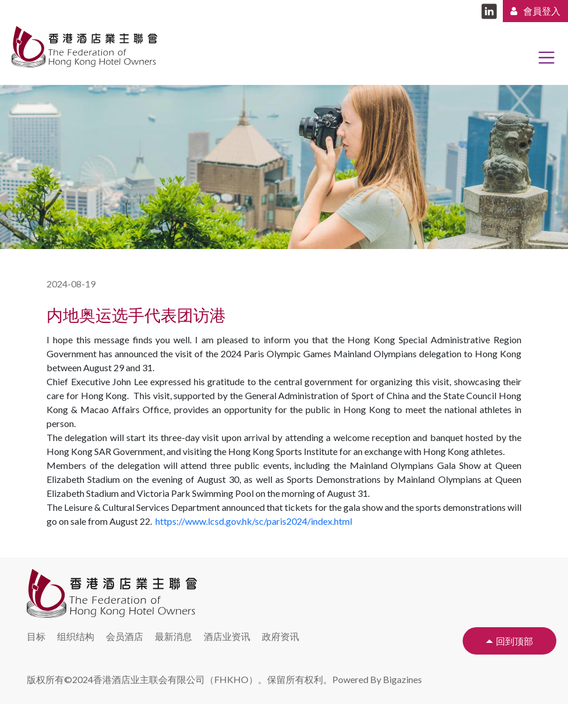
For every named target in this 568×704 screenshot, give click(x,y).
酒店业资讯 (227, 636)
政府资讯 (280, 636)
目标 (36, 636)
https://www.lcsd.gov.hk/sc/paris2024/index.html (253, 521)
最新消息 (173, 636)
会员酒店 (124, 636)
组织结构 (75, 636)
